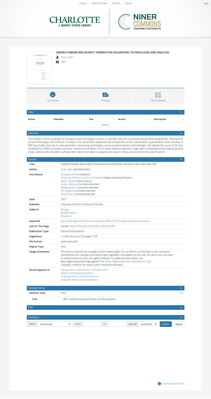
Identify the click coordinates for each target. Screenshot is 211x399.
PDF (30, 307)
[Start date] (91, 324)
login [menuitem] (206, 3)
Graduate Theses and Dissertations (79, 276)
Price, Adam (67, 57)
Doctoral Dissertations (81, 273)
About (128, 3)
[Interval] (147, 324)
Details (32, 159)
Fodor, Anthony (69, 184)
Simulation (144, 221)
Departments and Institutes (75, 269)
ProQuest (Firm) (69, 174)
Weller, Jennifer (68, 187)
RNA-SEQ (110, 221)
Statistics (33, 317)
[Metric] (54, 324)
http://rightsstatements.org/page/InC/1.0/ (128, 261)
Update (166, 324)
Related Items (36, 288)
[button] (105, 96)
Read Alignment (75, 221)
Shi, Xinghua (67, 190)
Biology (64, 209)
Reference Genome (94, 221)
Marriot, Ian (67, 194)
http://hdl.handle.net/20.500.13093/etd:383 (92, 226)
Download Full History (171, 383)
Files (30, 112)
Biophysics (66, 215)
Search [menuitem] (83, 3)
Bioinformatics (68, 212)
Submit (116, 3)
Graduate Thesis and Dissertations (79, 279)
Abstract (33, 133)
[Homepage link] (105, 21)
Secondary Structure (127, 221)
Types (64, 273)
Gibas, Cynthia (68, 180)
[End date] (116, 324)
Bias (63, 221)
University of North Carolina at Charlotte (82, 177)
